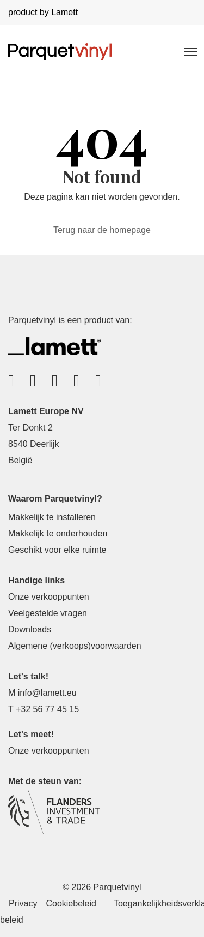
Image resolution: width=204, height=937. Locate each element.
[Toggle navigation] (190, 51)
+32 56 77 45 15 (47, 709)
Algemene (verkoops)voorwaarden (74, 645)
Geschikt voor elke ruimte (57, 549)
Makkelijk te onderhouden (57, 533)
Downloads (29, 629)
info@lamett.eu (47, 692)
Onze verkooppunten (48, 596)
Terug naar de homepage (102, 230)
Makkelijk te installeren (52, 517)
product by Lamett (43, 12)
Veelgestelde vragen (47, 613)
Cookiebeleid (71, 903)
